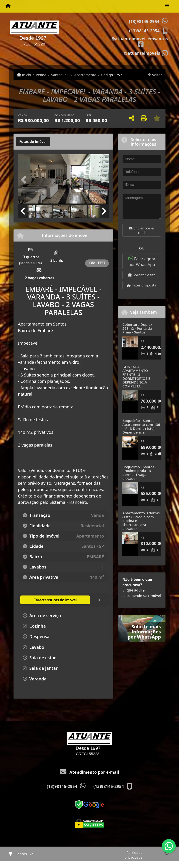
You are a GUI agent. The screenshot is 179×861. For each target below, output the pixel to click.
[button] (25, 179)
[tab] (33, 141)
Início (24, 74)
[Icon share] (139, 41)
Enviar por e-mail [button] (141, 230)
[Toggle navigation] (167, 6)
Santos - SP (60, 74)
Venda (41, 74)
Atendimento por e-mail (89, 772)
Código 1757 (111, 74)
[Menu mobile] (8, 6)
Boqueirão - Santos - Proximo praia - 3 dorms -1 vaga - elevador (139, 472)
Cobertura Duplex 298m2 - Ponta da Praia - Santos (137, 328)
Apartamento (85, 74)
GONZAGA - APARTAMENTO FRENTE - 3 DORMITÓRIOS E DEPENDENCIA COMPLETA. (136, 376)
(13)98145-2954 (144, 21)
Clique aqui (132, 590)
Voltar (155, 74)
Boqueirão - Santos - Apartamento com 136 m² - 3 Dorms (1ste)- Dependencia (141, 426)
